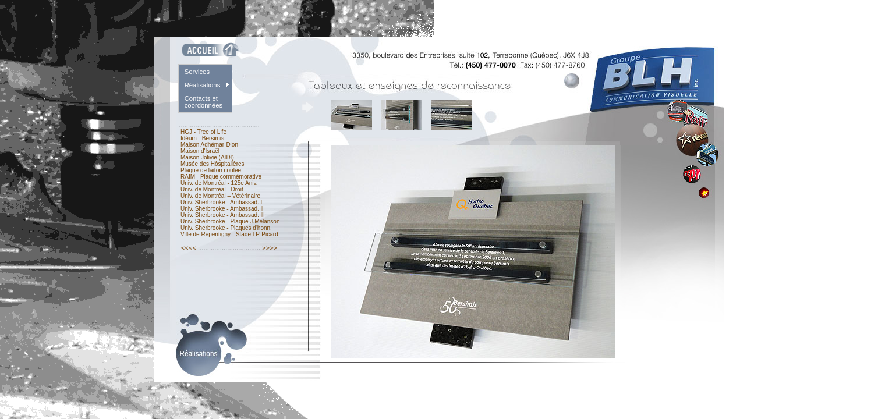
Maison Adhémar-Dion (209, 144)
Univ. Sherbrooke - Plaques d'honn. (226, 228)
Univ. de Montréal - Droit (212, 189)
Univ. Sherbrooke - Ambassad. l (221, 202)
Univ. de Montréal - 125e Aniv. (219, 183)
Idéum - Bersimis (202, 138)
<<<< (188, 247)
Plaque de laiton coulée (211, 170)
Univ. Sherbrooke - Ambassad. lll (222, 215)
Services (197, 71)
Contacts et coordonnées (204, 102)
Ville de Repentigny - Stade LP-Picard (229, 234)
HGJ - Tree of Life (203, 132)
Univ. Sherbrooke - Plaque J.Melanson (230, 221)
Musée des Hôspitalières (212, 164)
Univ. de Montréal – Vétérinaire (220, 196)
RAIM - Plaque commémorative (221, 176)
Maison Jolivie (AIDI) (207, 157)
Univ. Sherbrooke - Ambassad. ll (222, 208)
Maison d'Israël (200, 151)
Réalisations (203, 84)
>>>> (269, 247)
